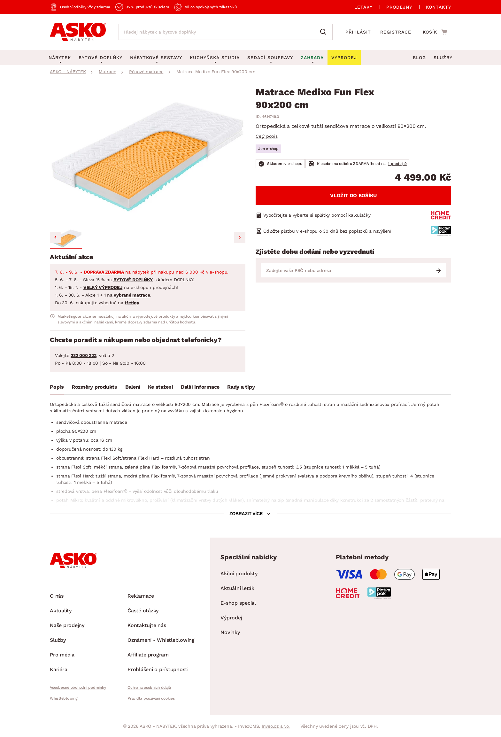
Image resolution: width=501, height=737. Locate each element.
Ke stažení (160, 387)
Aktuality (61, 611)
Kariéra (58, 669)
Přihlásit (358, 32)
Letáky (363, 7)
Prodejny (399, 7)
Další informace (200, 387)
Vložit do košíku (353, 195)
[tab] (57, 388)
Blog (419, 57)
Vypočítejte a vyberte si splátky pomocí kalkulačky (317, 215)
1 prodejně (397, 163)
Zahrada (312, 57)
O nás (57, 596)
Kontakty (438, 7)
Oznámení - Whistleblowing (161, 640)
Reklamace (140, 596)
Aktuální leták (237, 588)
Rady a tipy (241, 387)
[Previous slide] (55, 237)
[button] (66, 238)
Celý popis (267, 136)
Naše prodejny (67, 625)
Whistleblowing (63, 698)
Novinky (230, 632)
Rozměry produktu (95, 387)
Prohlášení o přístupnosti (158, 669)
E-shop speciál (238, 603)
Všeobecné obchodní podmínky (78, 687)
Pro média (62, 655)
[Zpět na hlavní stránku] (78, 32)
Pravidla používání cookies (151, 698)
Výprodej (231, 618)
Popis (57, 387)
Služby (443, 57)
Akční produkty (239, 573)
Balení (133, 387)
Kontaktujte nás (146, 625)
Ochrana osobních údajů (149, 687)
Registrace (395, 32)
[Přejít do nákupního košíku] (435, 31)
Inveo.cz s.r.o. (276, 726)
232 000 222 (83, 355)
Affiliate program (148, 655)
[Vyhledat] (325, 32)
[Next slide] (239, 237)
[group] (147, 156)
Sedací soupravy (270, 57)
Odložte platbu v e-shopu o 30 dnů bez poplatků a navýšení (327, 231)
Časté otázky (142, 611)
